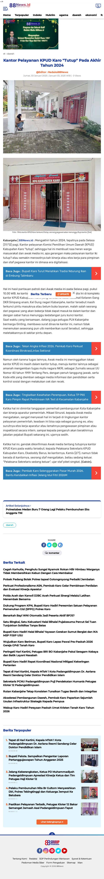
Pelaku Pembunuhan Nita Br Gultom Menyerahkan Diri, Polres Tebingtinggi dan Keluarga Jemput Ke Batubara (42, 791)
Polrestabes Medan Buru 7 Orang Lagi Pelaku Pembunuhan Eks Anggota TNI (47, 511)
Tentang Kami (20, 858)
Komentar (52, 552)
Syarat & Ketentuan (82, 858)
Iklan (79, 862)
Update (63, 294)
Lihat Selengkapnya (52, 822)
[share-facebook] (43, 545)
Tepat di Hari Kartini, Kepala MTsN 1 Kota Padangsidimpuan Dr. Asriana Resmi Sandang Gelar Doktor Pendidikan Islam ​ (42, 743)
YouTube (67, 852)
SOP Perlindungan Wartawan (54, 858)
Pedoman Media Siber (33, 862)
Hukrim (50, 15)
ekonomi (91, 15)
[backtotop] (52, 835)
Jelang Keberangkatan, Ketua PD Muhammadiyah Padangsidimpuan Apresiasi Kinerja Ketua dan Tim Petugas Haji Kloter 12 (42, 775)
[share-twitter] (49, 545)
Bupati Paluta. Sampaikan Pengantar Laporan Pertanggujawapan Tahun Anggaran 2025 (38, 758)
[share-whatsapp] (54, 545)
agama (63, 15)
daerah (76, 15)
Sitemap (71, 862)
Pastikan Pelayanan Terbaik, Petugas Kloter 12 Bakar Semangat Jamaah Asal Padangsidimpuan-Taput (43, 806)
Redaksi (33, 858)
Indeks (37, 15)
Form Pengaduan (55, 862)
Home (7, 15)
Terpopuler (22, 15)
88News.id (26, 240)
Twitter (59, 852)
